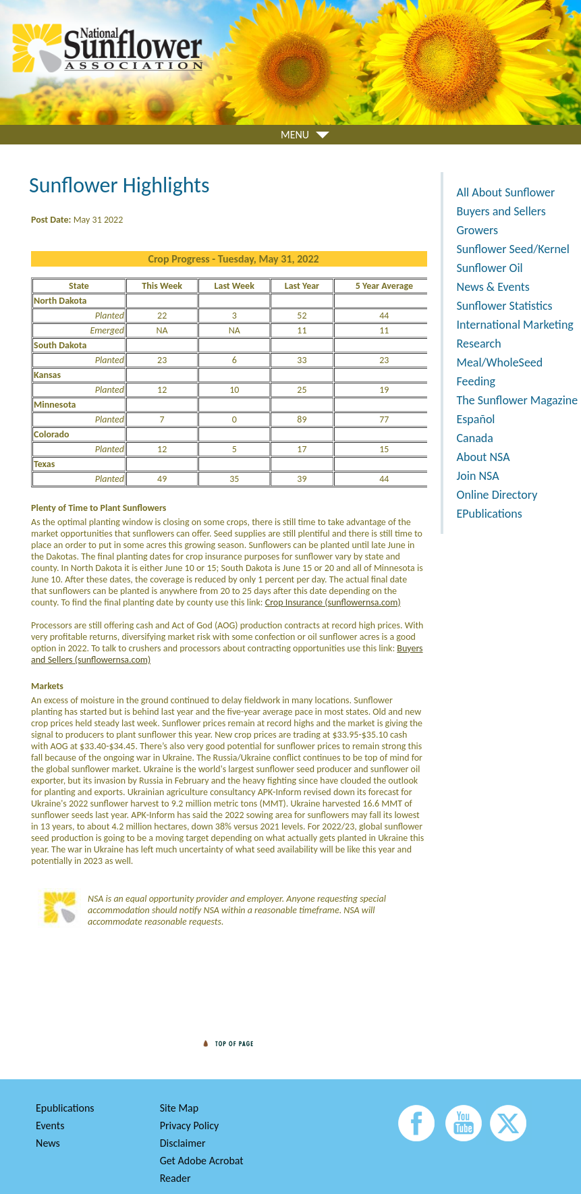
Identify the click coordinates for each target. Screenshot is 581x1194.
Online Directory (497, 494)
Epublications (65, 1108)
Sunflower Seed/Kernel (513, 249)
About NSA (483, 457)
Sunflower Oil (490, 268)
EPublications (489, 513)
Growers (477, 230)
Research (479, 343)
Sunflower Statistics (505, 305)
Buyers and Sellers (501, 211)
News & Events (493, 286)
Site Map (179, 1108)
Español (476, 419)
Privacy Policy (189, 1125)
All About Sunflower (506, 192)
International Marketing (515, 324)
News (48, 1143)
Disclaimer (183, 1143)
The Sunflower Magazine (517, 400)
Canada (475, 438)
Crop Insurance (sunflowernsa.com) (333, 602)
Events (50, 1125)
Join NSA (478, 475)
